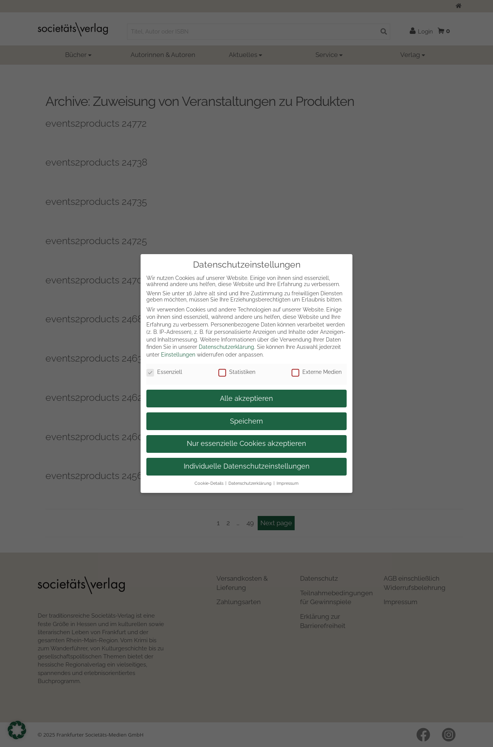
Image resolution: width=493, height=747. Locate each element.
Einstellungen (178, 355)
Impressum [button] (287, 483)
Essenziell (164, 372)
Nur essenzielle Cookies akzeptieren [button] (246, 443)
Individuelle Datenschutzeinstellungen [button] (247, 466)
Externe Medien (317, 372)
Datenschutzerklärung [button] (250, 483)
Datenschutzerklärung (226, 347)
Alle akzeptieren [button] (246, 398)
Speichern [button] (246, 421)
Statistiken (236, 372)
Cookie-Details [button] (209, 483)
